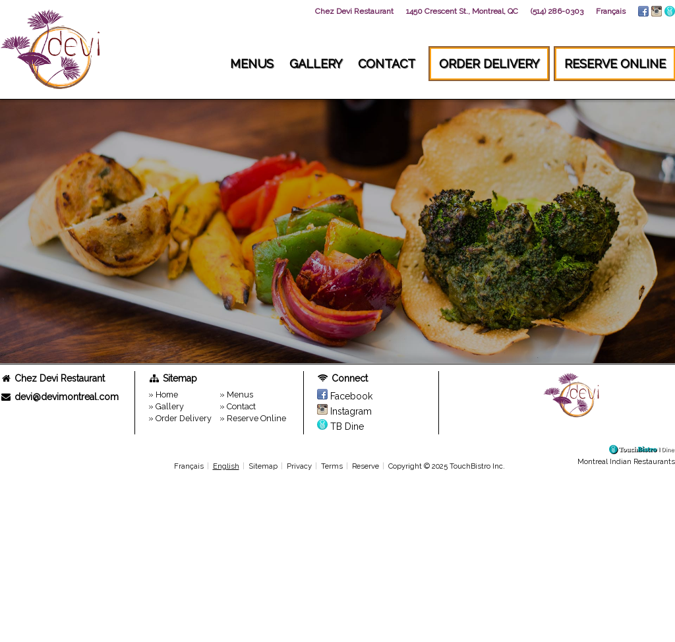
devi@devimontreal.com (59, 397)
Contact (386, 64)
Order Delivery (489, 64)
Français (189, 466)
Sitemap (263, 466)
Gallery (315, 64)
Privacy (299, 466)
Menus (252, 64)
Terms (332, 466)
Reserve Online (615, 64)
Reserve (365, 466)
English (226, 466)
